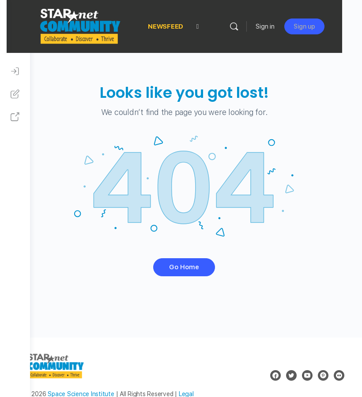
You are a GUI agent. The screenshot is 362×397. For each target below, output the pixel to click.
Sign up (324, 26)
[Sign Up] (15, 94)
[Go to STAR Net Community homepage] (103, 25)
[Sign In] (15, 71)
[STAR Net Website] (15, 117)
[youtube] (307, 375)
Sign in (284, 26)
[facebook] (275, 375)
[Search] (254, 26)
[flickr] (339, 375)
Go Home (196, 267)
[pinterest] (323, 375)
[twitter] (291, 375)
